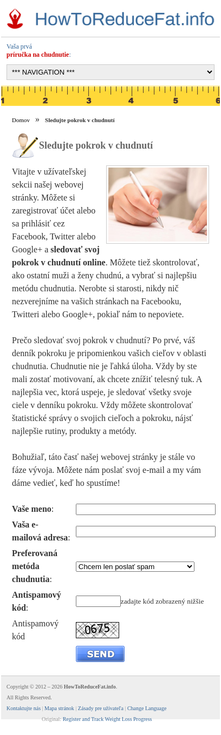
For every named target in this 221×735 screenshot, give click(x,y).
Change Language (146, 708)
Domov (21, 120)
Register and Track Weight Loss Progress (107, 719)
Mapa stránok (59, 708)
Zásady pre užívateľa (100, 708)
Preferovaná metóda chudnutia (34, 566)
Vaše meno (31, 508)
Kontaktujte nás (23, 708)
